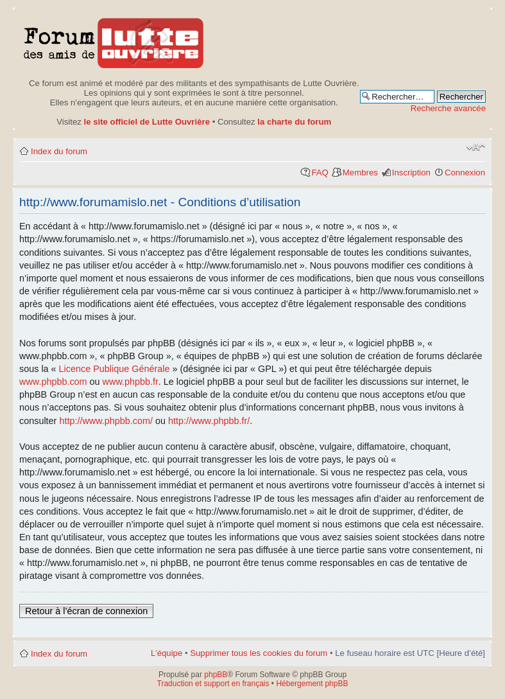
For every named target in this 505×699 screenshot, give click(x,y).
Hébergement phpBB (312, 683)
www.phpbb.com (53, 381)
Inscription (411, 172)
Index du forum (59, 151)
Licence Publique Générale (114, 369)
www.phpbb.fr (130, 381)
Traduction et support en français (213, 683)
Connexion (465, 172)
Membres (360, 172)
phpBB (215, 674)
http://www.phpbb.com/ (106, 421)
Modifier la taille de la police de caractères (475, 147)
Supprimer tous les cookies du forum (258, 653)
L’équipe (166, 653)
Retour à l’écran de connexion (86, 611)
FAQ (319, 172)
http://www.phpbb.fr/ (209, 421)
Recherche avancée (448, 108)
